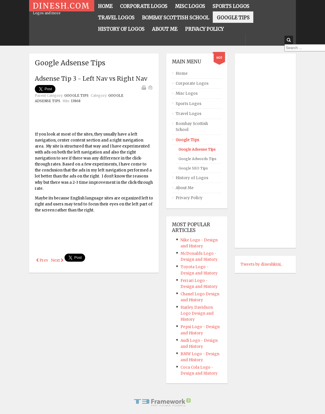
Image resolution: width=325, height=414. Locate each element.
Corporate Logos (192, 83)
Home (182, 73)
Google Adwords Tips (197, 159)
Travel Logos (188, 113)
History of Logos (192, 177)
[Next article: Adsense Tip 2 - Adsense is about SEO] (57, 260)
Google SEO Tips (193, 168)
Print (143, 87)
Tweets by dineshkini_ (261, 264)
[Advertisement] (101, 118)
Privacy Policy (189, 197)
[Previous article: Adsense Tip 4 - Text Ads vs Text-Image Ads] (42, 260)
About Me (185, 187)
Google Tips (76, 96)
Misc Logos (187, 93)
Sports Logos (188, 103)
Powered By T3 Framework (162, 402)
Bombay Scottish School (192, 126)
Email (150, 87)
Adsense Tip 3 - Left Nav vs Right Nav (91, 78)
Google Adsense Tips (197, 149)
